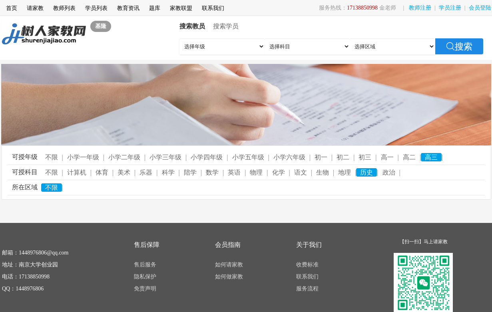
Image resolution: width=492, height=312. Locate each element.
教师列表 (64, 8)
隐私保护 (145, 277)
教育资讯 (128, 8)
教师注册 (420, 8)
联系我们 (213, 8)
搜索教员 (192, 26)
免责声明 (145, 289)
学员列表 (96, 8)
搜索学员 (226, 26)
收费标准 (307, 265)
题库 (154, 8)
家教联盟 (181, 8)
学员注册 (450, 8)
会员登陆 (480, 8)
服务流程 (307, 289)
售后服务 (145, 265)
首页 (11, 8)
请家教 (35, 8)
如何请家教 (229, 265)
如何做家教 (229, 277)
